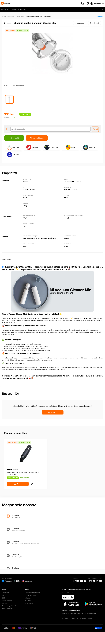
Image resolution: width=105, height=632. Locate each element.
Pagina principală (8, 16)
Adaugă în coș (37, 138)
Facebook (6, 581)
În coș (17, 484)
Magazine (5, 595)
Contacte (5, 603)
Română (95, 3)
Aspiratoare (20, 16)
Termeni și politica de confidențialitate (9, 607)
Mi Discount (29, 603)
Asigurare (28, 598)
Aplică (95, 129)
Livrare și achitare (31, 595)
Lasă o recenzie (52, 412)
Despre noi (6, 593)
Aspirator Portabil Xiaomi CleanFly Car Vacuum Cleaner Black (23, 473)
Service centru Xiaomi (32, 593)
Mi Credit (28, 601)
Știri (3, 598)
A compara (80, 23)
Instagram (27, 581)
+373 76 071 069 (95, 581)
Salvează (94, 23)
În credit (14, 138)
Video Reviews (7, 601)
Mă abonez (68, 597)
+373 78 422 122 (79, 581)
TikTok (16, 581)
